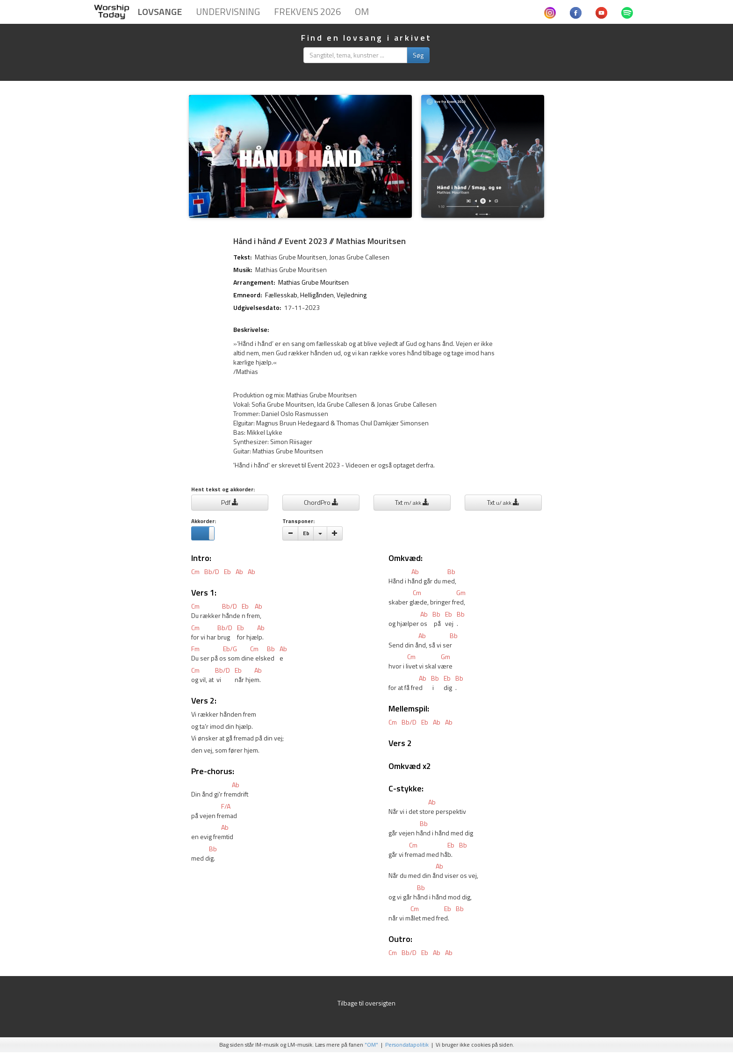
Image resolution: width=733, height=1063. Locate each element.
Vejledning (351, 295)
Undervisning (228, 11)
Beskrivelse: (251, 329)
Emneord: (247, 295)
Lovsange (159, 11)
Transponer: (298, 521)
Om (362, 11)
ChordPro (321, 502)
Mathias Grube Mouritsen (290, 257)
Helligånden (317, 295)
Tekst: (242, 257)
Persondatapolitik (407, 1045)
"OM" (371, 1045)
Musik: (242, 269)
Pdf (229, 502)
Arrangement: (254, 282)
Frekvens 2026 (307, 11)
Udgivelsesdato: (257, 307)
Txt (412, 502)
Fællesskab (281, 295)
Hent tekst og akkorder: (223, 490)
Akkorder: (203, 521)
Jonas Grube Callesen (359, 257)
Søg (418, 55)
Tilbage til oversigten (366, 1003)
